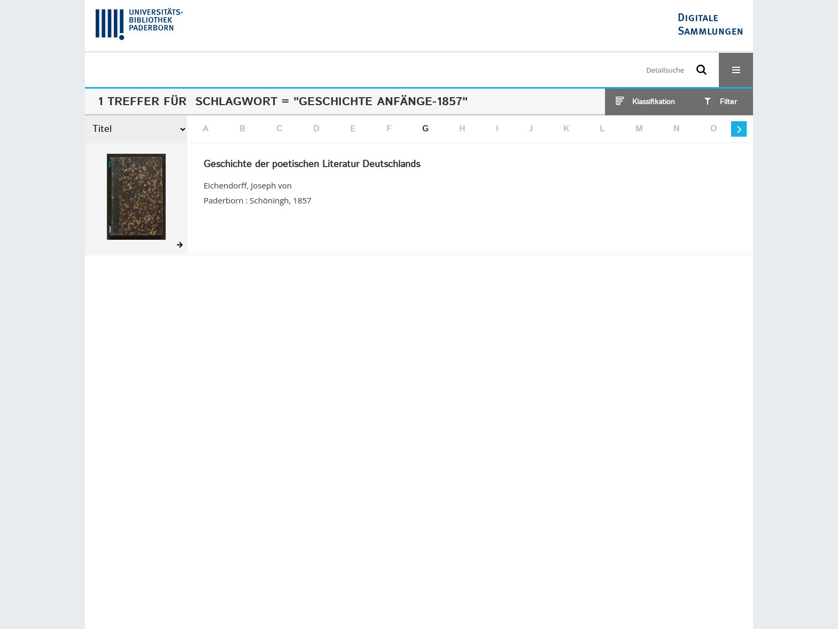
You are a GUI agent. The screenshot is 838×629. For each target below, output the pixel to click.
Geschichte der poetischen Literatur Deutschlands (312, 165)
